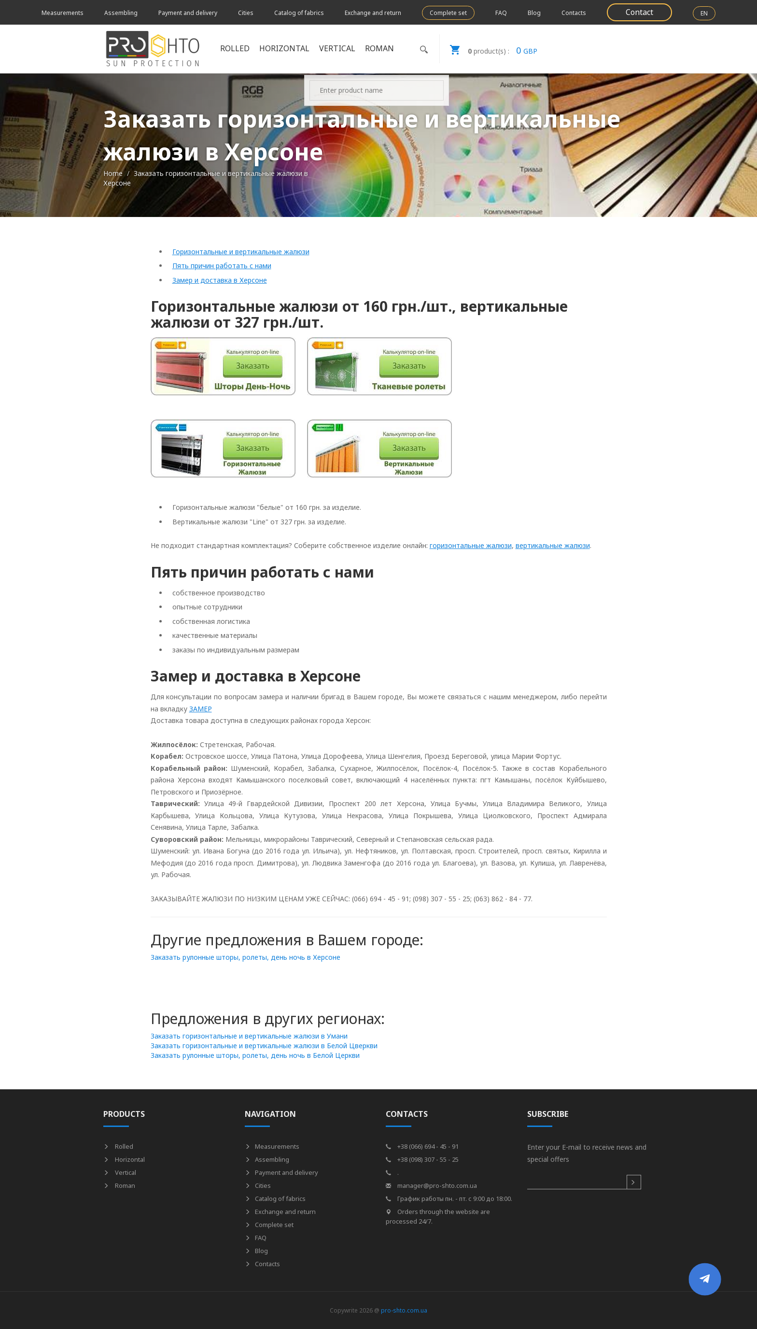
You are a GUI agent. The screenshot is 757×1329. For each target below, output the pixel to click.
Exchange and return (373, 13)
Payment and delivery (187, 13)
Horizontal (284, 48)
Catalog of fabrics (299, 13)
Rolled (235, 48)
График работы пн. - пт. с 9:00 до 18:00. (449, 1198)
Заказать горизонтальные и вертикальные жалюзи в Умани (249, 1035)
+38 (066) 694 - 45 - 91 (422, 1146)
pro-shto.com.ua (404, 1310)
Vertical (337, 48)
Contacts (573, 13)
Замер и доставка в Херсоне (219, 280)
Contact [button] (639, 12)
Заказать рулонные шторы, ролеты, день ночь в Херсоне (245, 957)
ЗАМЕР (200, 708)
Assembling (121, 13)
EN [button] (704, 13)
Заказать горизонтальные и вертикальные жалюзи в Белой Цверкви (264, 1045)
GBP (488, 48)
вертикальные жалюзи (553, 545)
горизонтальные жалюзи (471, 545)
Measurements (63, 13)
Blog (534, 13)
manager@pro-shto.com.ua (431, 1185)
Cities (245, 13)
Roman (379, 48)
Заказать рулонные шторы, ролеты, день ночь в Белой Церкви (255, 1055)
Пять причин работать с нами (221, 265)
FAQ (501, 13)
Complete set (448, 13)
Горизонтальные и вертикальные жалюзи (240, 251)
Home (113, 173)
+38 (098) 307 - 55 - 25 (422, 1159)
